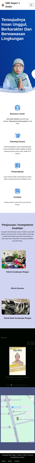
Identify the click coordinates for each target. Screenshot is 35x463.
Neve (22, 457)
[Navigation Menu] (31, 4)
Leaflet (31, 441)
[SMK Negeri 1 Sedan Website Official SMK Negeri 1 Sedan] (13, 5)
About (10, 461)
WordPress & (17, 457)
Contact (16, 461)
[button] (7, 385)
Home (4, 461)
